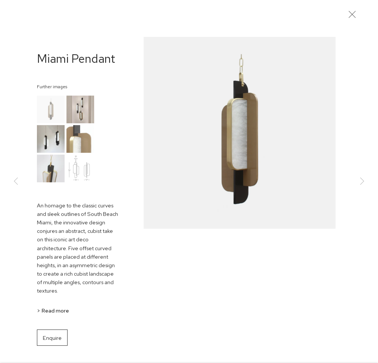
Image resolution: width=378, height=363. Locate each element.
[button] (51, 111)
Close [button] (351, 16)
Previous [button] (16, 182)
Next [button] (362, 182)
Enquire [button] (52, 339)
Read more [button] (55, 312)
